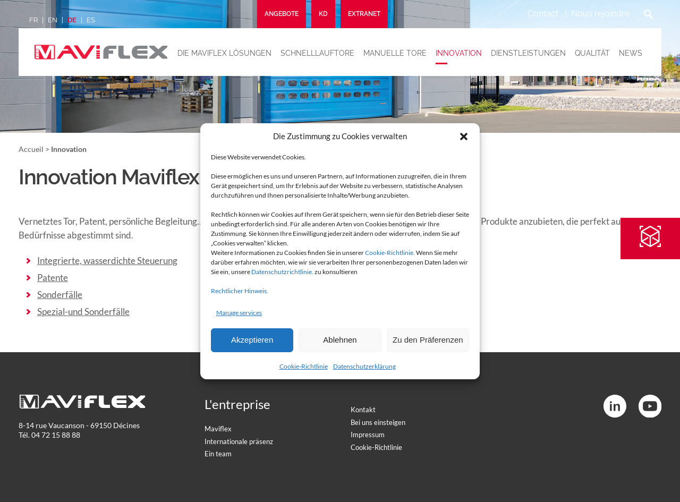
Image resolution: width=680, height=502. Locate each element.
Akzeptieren (252, 339)
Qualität (592, 53)
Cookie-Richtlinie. (390, 253)
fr (33, 20)
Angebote (282, 14)
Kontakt (363, 409)
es (91, 20)
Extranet (364, 14)
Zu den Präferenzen (428, 339)
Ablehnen (339, 339)
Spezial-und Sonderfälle (83, 311)
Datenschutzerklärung (364, 366)
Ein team (218, 453)
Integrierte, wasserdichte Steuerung (107, 260)
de (71, 20)
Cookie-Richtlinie (303, 366)
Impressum (368, 434)
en (52, 20)
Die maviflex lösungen (224, 53)
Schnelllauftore (317, 53)
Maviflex (218, 428)
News (630, 53)
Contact (543, 13)
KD (323, 14)
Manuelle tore (395, 53)
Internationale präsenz (239, 441)
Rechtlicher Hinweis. (239, 291)
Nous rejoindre (600, 13)
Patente (52, 277)
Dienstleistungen (528, 53)
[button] (463, 136)
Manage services (239, 313)
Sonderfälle (59, 294)
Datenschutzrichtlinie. (282, 272)
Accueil (31, 149)
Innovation (459, 53)
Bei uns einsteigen (378, 422)
